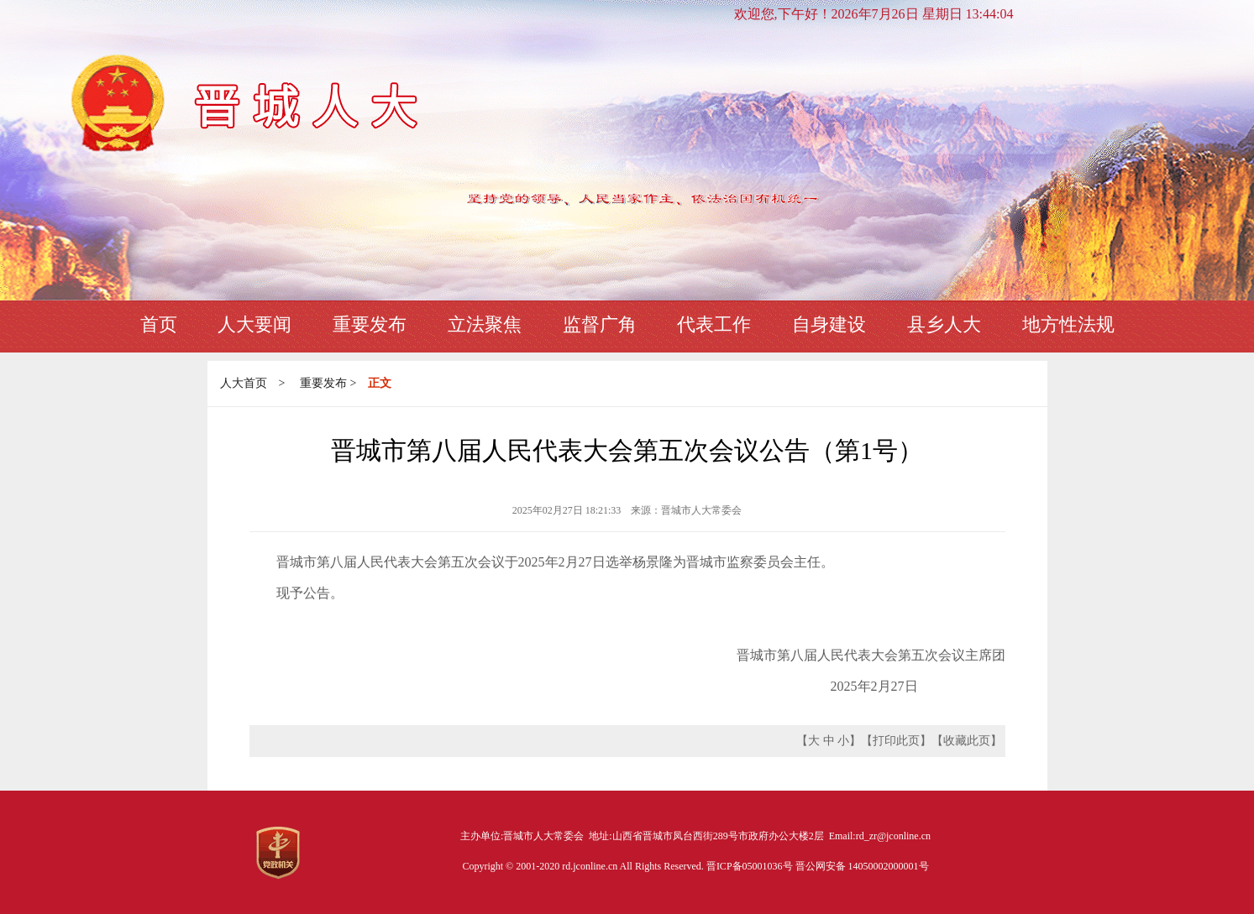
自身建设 (829, 324)
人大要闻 (254, 324)
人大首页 (243, 383)
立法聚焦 (485, 324)
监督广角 (600, 324)
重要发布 (370, 324)
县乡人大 (944, 324)
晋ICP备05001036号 (750, 866)
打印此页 (896, 740)
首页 (158, 324)
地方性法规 (1068, 324)
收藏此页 (966, 740)
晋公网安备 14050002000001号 (862, 866)
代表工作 (714, 324)
